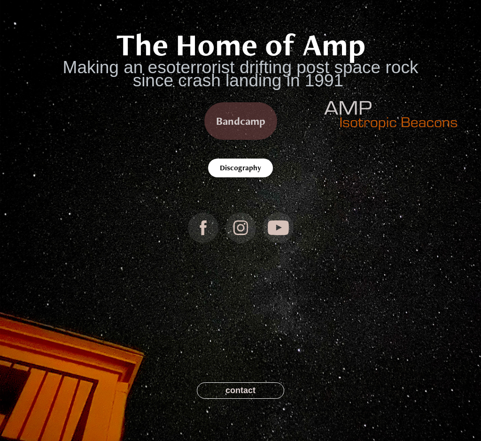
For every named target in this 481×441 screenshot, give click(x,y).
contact (240, 390)
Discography (240, 168)
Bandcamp (240, 121)
